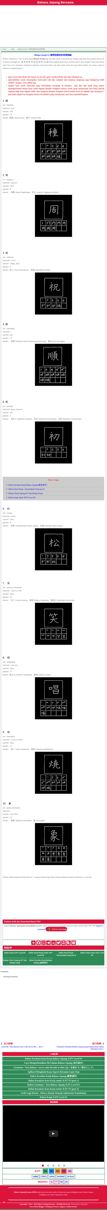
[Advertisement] (53, 26)
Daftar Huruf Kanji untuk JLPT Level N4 (41, 954)
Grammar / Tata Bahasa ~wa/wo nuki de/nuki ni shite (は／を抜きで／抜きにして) (53, 1067)
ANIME (35, 1177)
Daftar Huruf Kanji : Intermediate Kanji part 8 (26, 489)
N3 (57, 1171)
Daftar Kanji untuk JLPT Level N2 (22, 498)
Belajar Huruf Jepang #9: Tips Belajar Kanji (25, 493)
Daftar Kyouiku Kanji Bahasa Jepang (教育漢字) (27, 485)
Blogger (41, 1207)
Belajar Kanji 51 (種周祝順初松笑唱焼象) (53, 55)
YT (56, 1182)
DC (66, 1182)
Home (4, 49)
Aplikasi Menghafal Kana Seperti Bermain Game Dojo (53, 1072)
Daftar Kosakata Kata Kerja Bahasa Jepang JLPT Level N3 (53, 1058)
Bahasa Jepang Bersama (55, 2)
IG (52, 1182)
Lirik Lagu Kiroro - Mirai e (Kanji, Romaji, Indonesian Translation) (53, 1093)
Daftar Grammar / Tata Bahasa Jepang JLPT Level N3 (53, 1085)
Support (62, 1207)
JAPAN (52, 1177)
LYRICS (44, 1177)
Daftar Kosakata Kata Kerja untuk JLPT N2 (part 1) (53, 1080)
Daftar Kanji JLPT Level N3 (14, 953)
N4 (51, 1171)
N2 (63, 1171)
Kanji (12, 49)
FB (61, 1182)
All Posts (70, 1177)
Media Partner (72, 1207)
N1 (70, 1171)
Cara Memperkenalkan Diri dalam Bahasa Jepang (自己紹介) (53, 1063)
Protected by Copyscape (79, 1204)
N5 (45, 1171)
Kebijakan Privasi (51, 1207)
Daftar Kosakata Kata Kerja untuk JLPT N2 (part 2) (53, 1089)
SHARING (61, 1177)
